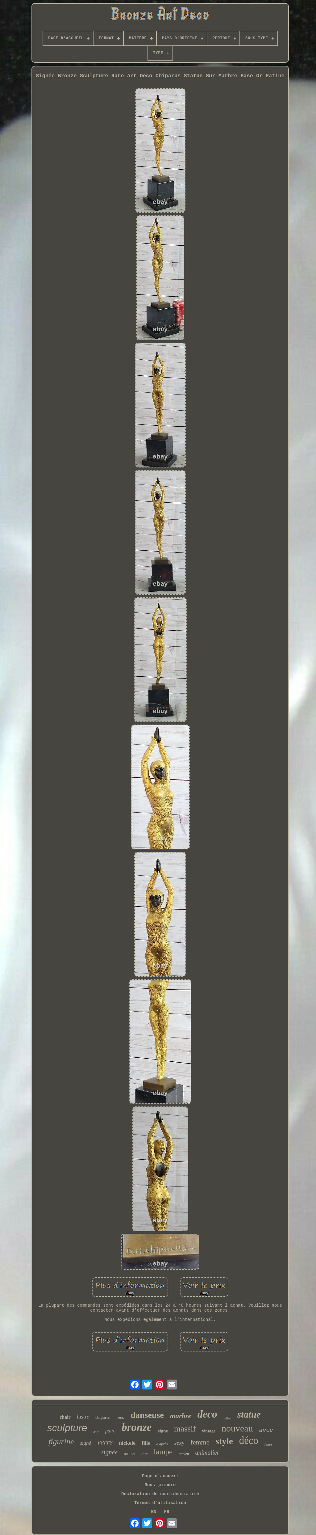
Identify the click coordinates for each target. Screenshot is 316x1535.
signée (109, 1452)
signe (163, 1430)
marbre (180, 1416)
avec (266, 1430)
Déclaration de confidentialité (160, 1493)
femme (199, 1442)
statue (249, 1414)
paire (110, 1430)
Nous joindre (160, 1484)
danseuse (147, 1415)
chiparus (102, 1417)
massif (185, 1428)
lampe (163, 1452)
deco (207, 1414)
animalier (207, 1452)
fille (146, 1443)
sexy (179, 1443)
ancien (184, 1454)
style (224, 1441)
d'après (162, 1443)
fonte (268, 1444)
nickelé (127, 1443)
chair (65, 1417)
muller (129, 1453)
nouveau (237, 1428)
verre (105, 1442)
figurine (61, 1441)
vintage (208, 1431)
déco (248, 1440)
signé (85, 1443)
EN (153, 1511)
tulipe (227, 1418)
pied (121, 1417)
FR (166, 1511)
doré (96, 1432)
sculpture (67, 1427)
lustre (83, 1417)
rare (144, 1454)
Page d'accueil (160, 1476)
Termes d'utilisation (160, 1502)
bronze (137, 1427)
